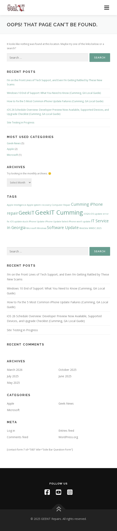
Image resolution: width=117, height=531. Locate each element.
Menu (106, 7)
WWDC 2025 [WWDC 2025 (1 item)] (95, 228)
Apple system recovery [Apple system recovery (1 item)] (39, 204)
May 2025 (13, 383)
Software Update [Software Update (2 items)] (63, 227)
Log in (11, 430)
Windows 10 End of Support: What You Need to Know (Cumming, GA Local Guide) (54, 93)
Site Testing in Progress (20, 122)
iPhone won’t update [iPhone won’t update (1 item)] (79, 221)
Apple (10, 149)
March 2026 (14, 370)
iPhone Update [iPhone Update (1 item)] (37, 221)
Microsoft (12, 155)
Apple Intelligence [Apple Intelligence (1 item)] (16, 204)
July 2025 (13, 376)
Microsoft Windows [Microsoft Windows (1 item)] (36, 228)
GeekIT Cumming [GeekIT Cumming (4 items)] (59, 212)
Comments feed (17, 437)
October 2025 (67, 370)
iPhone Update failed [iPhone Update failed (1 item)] (56, 221)
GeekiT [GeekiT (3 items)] (26, 212)
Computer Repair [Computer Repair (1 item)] (61, 204)
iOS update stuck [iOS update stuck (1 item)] (19, 221)
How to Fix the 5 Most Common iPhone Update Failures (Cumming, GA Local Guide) (55, 101)
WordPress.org (68, 437)
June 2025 (64, 376)
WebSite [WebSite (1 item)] (83, 228)
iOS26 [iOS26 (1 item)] (87, 213)
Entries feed (66, 430)
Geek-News (14, 143)
